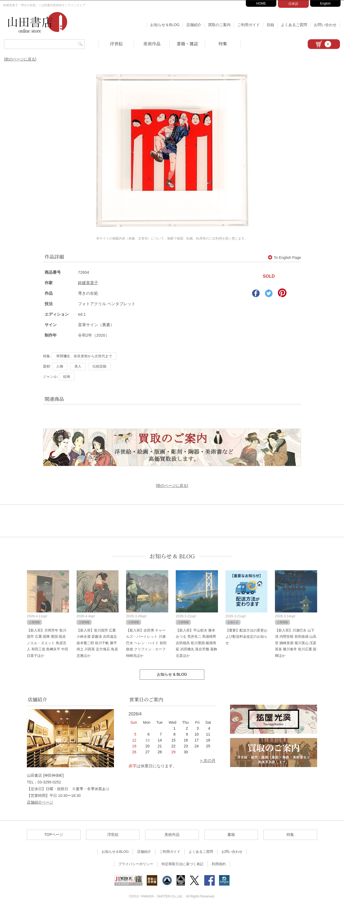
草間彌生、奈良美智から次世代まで (84, 356)
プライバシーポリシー (135, 864)
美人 (77, 366)
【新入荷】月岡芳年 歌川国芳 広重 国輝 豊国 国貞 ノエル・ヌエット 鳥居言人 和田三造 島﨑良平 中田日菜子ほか (47, 643)
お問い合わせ (325, 25)
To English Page (284, 257)
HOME (261, 3)
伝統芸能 (99, 366)
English (325, 3)
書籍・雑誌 (187, 44)
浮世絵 (116, 44)
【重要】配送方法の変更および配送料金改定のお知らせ (246, 636)
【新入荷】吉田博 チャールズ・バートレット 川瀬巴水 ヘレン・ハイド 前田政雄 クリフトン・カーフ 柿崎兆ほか (146, 643)
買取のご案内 (219, 25)
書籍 (231, 834)
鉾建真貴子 (88, 282)
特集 (222, 44)
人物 (59, 366)
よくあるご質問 (294, 25)
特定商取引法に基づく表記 (182, 864)
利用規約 (219, 864)
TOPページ (53, 834)
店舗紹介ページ (40, 802)
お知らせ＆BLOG (165, 25)
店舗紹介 (193, 25)
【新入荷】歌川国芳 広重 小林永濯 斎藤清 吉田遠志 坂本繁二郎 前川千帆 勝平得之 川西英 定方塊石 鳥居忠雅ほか (97, 643)
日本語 (293, 4)
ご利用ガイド (248, 25)
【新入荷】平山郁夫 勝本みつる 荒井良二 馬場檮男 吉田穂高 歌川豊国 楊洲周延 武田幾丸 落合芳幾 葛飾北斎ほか (196, 643)
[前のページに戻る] (20, 59)
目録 (270, 25)
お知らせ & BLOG (172, 556)
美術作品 (151, 44)
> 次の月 (208, 760)
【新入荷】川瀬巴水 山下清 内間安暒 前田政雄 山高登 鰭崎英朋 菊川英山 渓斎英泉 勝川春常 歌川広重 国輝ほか (295, 643)
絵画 (66, 377)
